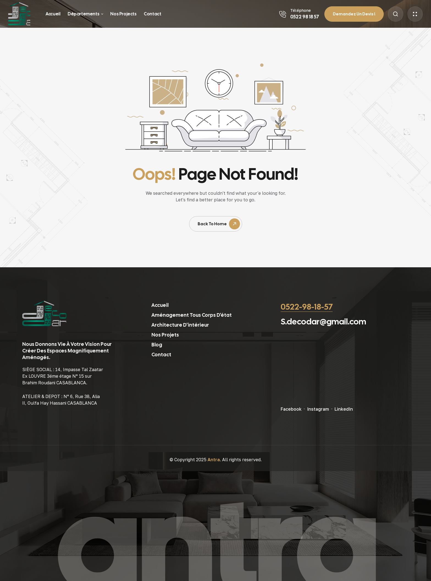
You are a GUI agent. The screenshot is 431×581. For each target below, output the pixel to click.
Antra (214, 459)
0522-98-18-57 (307, 306)
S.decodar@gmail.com (323, 321)
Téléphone (300, 10)
